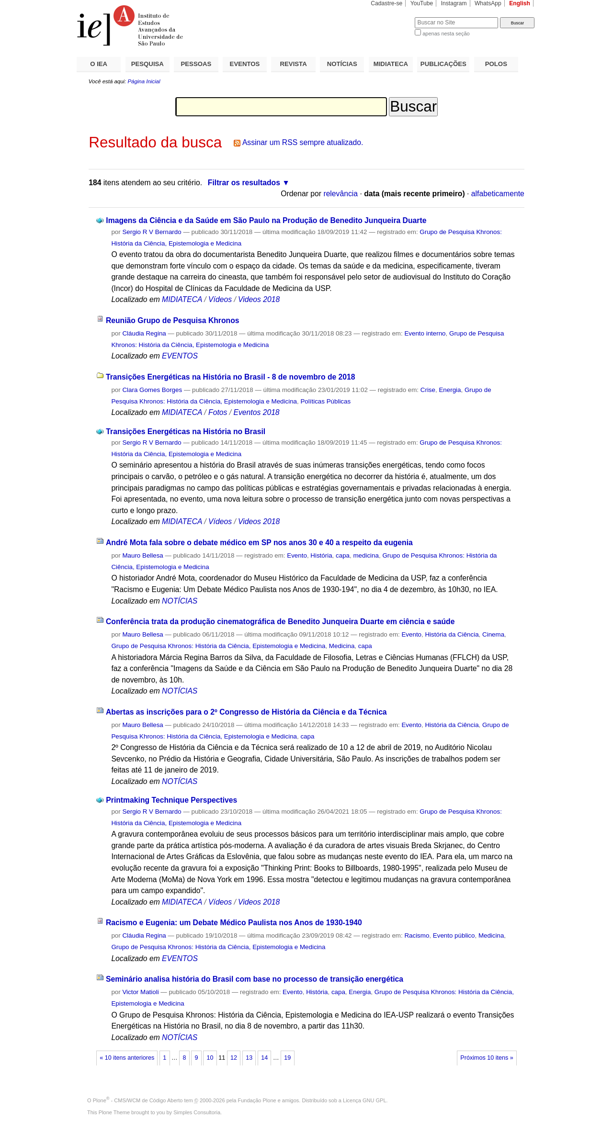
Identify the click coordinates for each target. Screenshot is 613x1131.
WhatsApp (488, 3)
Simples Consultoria (196, 1112)
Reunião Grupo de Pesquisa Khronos (172, 320)
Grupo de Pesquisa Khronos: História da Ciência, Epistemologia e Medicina (218, 645)
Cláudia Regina (144, 333)
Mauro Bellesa (142, 555)
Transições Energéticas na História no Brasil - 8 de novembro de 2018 (230, 377)
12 (233, 1057)
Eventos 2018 (256, 412)
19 (287, 1057)
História (321, 555)
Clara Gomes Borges (152, 389)
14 (264, 1057)
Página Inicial (143, 81)
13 (249, 1057)
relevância (340, 194)
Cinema (493, 634)
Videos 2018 (259, 299)
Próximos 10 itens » (486, 1057)
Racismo (416, 935)
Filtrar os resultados (244, 183)
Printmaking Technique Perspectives (171, 800)
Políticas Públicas (325, 401)
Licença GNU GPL (364, 1100)
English (519, 3)
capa (343, 555)
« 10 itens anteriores (127, 1057)
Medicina (341, 645)
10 (210, 1057)
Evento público (454, 935)
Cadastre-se (386, 3)
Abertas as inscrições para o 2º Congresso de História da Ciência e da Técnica (246, 712)
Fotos (217, 412)
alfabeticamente (497, 194)
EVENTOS (245, 63)
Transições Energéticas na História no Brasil (185, 431)
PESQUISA (147, 63)
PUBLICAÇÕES (443, 63)
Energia (450, 389)
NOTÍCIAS (342, 63)
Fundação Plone (257, 1100)
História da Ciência (451, 634)
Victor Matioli (140, 992)
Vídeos (220, 299)
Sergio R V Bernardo (151, 231)
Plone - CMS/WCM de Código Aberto (138, 1100)
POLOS (496, 63)
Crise (427, 389)
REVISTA (293, 63)
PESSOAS (196, 63)
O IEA (98, 63)
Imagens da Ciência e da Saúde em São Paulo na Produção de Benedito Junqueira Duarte (266, 220)
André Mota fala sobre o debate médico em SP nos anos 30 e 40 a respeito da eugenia (259, 542)
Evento (297, 555)
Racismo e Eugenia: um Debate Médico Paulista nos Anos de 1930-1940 (234, 922)
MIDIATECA (391, 63)
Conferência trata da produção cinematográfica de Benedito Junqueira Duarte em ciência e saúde (280, 621)
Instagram (454, 3)
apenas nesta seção (445, 33)
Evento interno (424, 333)
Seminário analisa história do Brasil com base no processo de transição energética (254, 979)
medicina (365, 555)
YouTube (421, 3)
